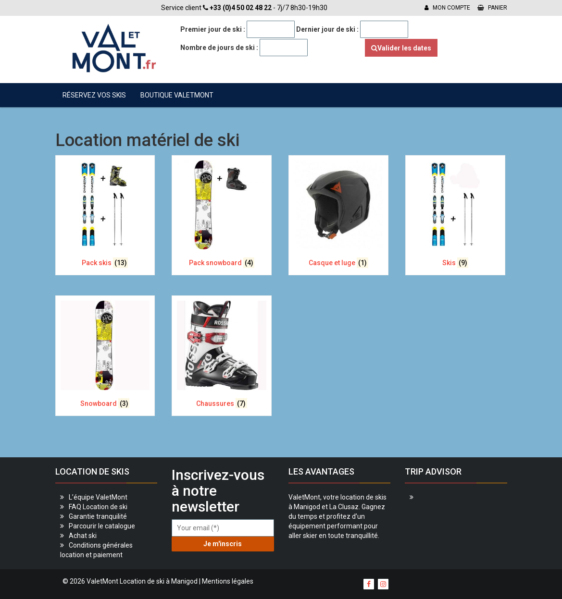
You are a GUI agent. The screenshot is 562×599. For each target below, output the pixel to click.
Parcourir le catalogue (102, 526)
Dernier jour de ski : (327, 29)
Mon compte (447, 7)
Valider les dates (401, 48)
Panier (492, 7)
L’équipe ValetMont (98, 497)
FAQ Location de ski (98, 507)
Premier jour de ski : (212, 29)
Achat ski (83, 535)
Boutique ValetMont (176, 95)
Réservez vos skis (94, 95)
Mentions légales (227, 581)
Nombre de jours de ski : (219, 47)
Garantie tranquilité (98, 516)
